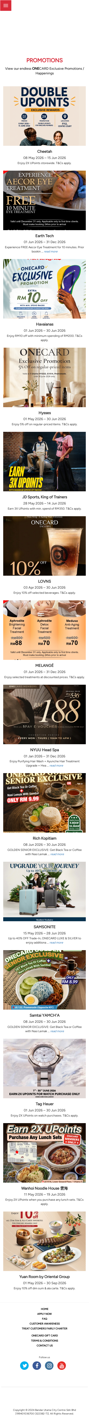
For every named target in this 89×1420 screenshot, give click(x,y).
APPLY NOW (44, 1313)
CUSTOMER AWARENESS (45, 1323)
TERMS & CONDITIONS (44, 1340)
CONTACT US (45, 1345)
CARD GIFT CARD (44, 1335)
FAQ (44, 1318)
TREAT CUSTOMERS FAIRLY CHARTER (44, 1328)
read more (51, 251)
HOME (44, 1309)
